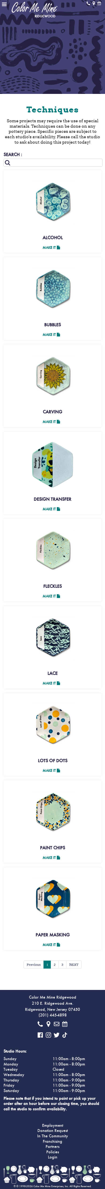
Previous (34, 964)
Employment (52, 1126)
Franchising (52, 1141)
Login (52, 1157)
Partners (52, 1147)
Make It (51, 248)
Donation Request (52, 1131)
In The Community (52, 1136)
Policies (52, 1152)
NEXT (74, 964)
